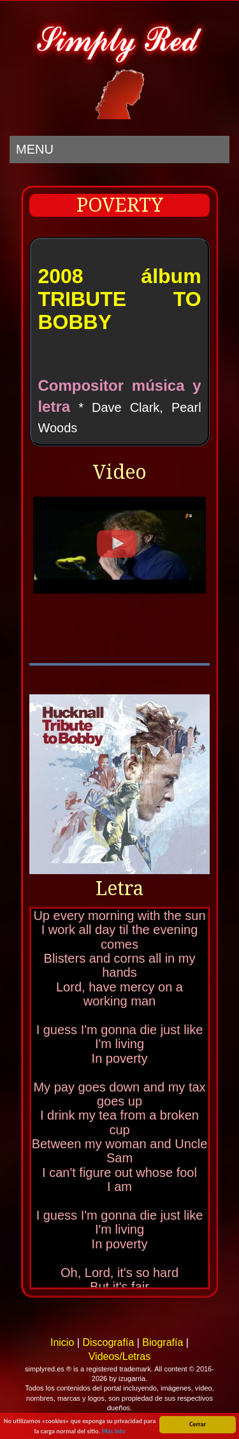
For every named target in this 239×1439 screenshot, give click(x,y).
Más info (113, 1432)
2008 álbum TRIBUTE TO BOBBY (119, 299)
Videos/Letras (120, 1356)
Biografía (162, 1342)
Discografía (108, 1342)
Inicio (62, 1342)
